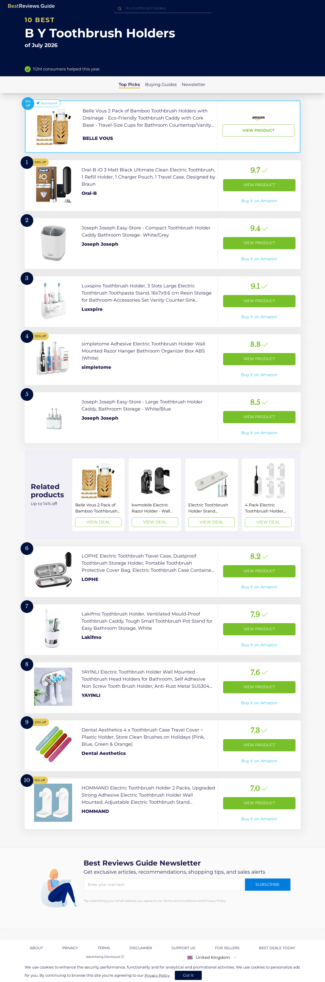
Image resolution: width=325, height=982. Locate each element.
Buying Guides (161, 84)
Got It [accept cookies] (188, 975)
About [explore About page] (36, 948)
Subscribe (267, 884)
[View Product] (163, 126)
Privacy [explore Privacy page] (70, 948)
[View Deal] (98, 494)
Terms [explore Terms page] (104, 948)
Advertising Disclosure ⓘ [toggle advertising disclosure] (105, 957)
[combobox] (162, 8)
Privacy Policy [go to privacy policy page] (157, 975)
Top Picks (129, 84)
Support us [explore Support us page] (183, 948)
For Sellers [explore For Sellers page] (227, 948)
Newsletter (193, 84)
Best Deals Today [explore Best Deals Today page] (277, 948)
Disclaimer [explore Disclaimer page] (140, 948)
